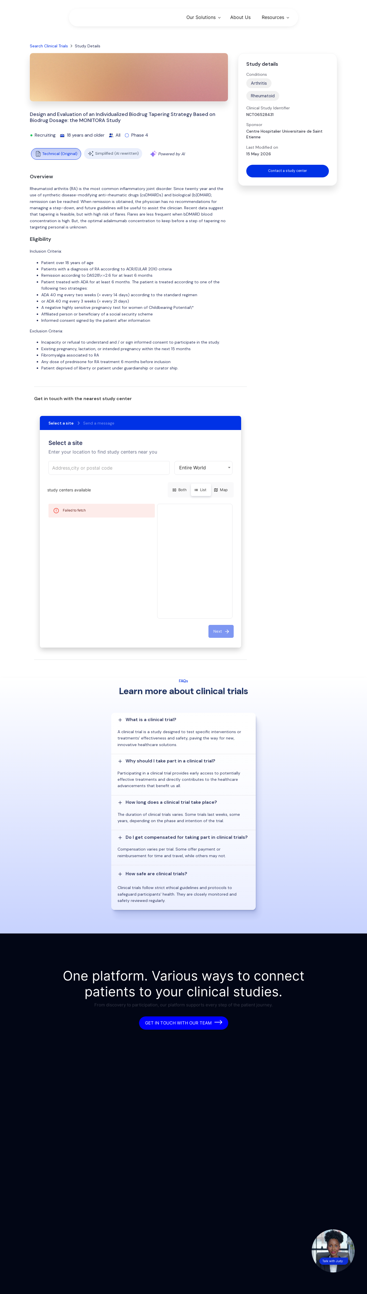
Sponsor (254, 124)
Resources (273, 17)
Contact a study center (287, 171)
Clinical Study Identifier (268, 108)
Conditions (256, 74)
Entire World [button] (192, 467)
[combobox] (109, 468)
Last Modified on (262, 147)
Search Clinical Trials (49, 46)
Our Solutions (201, 17)
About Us (240, 17)
